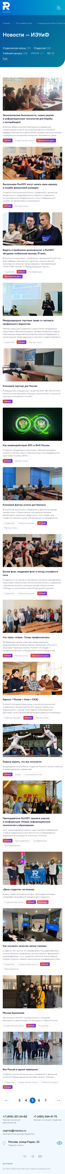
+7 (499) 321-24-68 (15, 1116)
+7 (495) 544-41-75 (45, 1116)
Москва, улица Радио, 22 (24, 1141)
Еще (5, 58)
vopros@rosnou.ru (14, 1130)
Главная (7, 23)
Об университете (24, 23)
